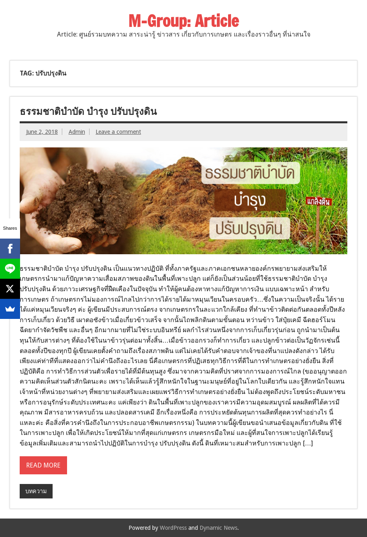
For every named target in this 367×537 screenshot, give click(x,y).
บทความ (36, 491)
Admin (77, 132)
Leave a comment (118, 132)
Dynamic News (218, 528)
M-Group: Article (183, 20)
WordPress (173, 528)
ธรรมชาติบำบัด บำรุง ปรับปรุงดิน (88, 111)
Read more (43, 465)
